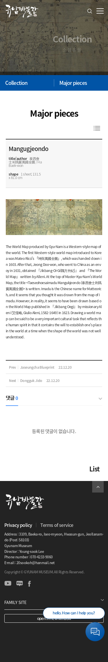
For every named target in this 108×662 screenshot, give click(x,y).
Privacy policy (18, 525)
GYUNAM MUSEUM (21, 11)
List (94, 468)
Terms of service (56, 525)
